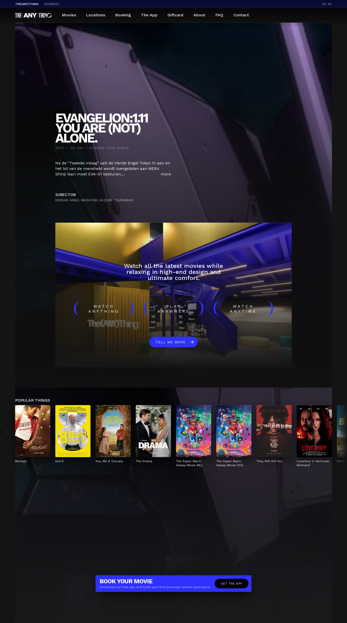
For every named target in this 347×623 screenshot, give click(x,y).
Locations (95, 15)
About (199, 15)
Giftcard (175, 15)
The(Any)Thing (26, 4)
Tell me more (170, 342)
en (324, 4)
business (52, 4)
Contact (241, 15)
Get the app (231, 583)
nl (330, 4)
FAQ (219, 15)
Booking (123, 15)
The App (149, 15)
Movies (69, 15)
